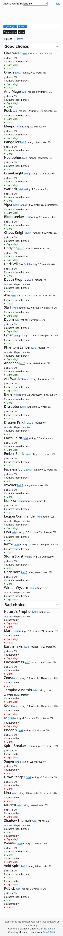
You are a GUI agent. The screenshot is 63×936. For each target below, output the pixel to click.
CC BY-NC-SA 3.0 (46, 928)
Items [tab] (20, 38)
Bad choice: (15, 604)
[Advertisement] (31, 14)
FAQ (58, 3)
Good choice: (16, 46)
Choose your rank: (13, 3)
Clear (21, 32)
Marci (10, 68)
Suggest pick (10, 32)
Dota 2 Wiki (48, 932)
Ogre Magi (12, 65)
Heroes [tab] (8, 38)
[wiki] (25, 53)
